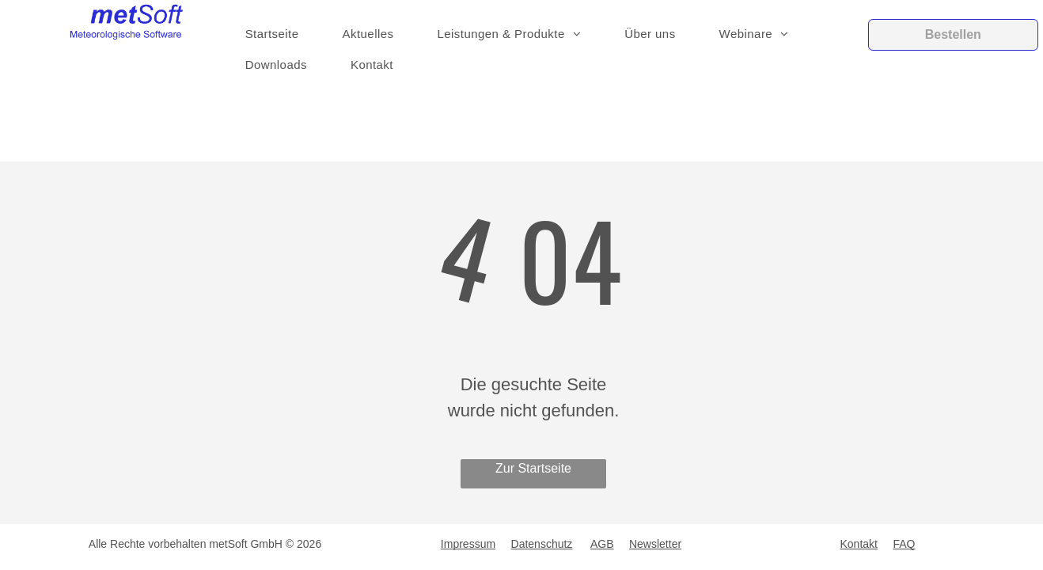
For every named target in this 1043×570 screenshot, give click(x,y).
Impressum (468, 544)
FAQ (904, 544)
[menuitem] (278, 34)
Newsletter (655, 544)
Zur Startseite (533, 468)
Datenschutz (542, 544)
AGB (602, 544)
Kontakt (859, 544)
